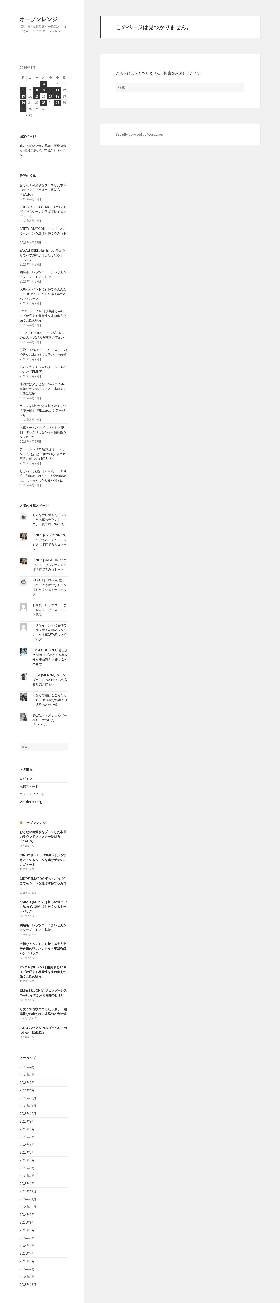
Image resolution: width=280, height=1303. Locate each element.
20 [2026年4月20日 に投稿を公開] (23, 102)
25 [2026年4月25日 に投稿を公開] (57, 102)
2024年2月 (27, 1269)
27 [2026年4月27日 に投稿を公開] (23, 109)
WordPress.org (31, 802)
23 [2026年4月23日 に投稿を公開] (44, 102)
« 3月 (29, 115)
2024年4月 (27, 1253)
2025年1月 (27, 1183)
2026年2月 (27, 1082)
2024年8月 (27, 1222)
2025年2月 (27, 1176)
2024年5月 (27, 1246)
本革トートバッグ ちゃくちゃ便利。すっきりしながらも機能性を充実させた (43, 432)
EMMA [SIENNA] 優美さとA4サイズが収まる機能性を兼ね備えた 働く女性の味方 (43, 315)
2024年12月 (28, 1191)
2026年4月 (27, 1067)
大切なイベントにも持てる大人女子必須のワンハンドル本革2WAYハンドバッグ (43, 294)
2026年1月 (27, 1090)
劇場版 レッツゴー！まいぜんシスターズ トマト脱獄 (49, 610)
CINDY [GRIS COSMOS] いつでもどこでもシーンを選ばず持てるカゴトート (43, 211)
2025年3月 (27, 1168)
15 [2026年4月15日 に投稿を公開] (37, 96)
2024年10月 (28, 1207)
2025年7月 (27, 1137)
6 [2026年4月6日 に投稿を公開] (23, 90)
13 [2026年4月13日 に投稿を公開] (23, 96)
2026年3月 (27, 1075)
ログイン (26, 778)
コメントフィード (32, 794)
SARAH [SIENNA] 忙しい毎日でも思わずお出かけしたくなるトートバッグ (43, 255)
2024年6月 (27, 1238)
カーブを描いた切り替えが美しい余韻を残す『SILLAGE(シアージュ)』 (43, 410)
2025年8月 (27, 1129)
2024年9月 (27, 1214)
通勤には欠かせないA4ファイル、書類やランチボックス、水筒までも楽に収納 (43, 388)
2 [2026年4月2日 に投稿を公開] (44, 84)
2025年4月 (27, 1160)
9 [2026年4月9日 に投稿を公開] (44, 90)
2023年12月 (28, 1284)
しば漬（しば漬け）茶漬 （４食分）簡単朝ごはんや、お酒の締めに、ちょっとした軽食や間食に (43, 476)
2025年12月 (28, 1098)
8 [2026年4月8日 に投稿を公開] (37, 90)
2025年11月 (28, 1106)
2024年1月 (27, 1277)
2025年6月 (27, 1145)
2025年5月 (27, 1152)
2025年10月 (28, 1113)
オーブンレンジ (39, 19)
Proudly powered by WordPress (140, 134)
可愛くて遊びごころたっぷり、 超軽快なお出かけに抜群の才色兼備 (49, 700)
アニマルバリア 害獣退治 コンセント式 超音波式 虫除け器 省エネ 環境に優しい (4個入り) (43, 454)
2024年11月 (28, 1199)
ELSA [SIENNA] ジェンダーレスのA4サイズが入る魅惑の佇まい (49, 679)
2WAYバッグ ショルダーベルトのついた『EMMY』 (49, 720)
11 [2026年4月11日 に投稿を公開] (57, 90)
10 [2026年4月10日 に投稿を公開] (50, 90)
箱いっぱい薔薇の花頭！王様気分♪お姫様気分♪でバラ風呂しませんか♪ (43, 150)
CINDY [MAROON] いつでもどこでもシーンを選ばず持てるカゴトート (43, 233)
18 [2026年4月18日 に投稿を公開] (57, 96)
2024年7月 (27, 1230)
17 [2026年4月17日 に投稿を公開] (50, 96)
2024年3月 (27, 1261)
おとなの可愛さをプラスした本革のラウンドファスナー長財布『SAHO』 (43, 190)
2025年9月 (27, 1121)
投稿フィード (29, 786)
